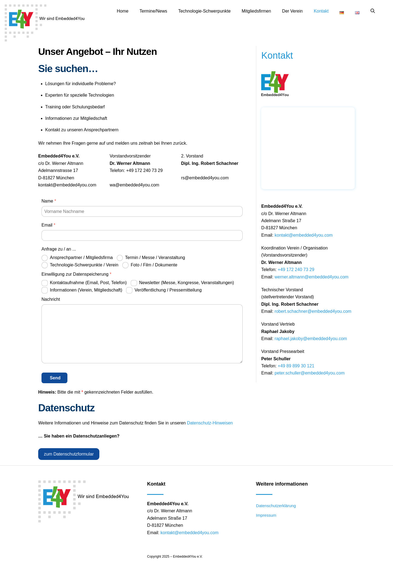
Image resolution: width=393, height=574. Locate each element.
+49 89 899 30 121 (296, 366)
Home (123, 11)
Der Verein (292, 11)
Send (55, 378)
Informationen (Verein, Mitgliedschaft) (81, 290)
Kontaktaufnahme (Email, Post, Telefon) (84, 283)
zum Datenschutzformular (69, 454)
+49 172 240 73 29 (296, 269)
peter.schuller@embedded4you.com (309, 373)
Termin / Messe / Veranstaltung (151, 258)
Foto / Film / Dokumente (149, 265)
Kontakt (321, 11)
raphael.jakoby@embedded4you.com (311, 338)
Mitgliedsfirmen (256, 11)
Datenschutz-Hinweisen (210, 423)
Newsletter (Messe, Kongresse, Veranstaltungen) (182, 283)
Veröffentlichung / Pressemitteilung (164, 290)
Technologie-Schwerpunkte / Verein (79, 265)
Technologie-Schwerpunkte (204, 11)
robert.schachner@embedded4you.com (313, 311)
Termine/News (153, 11)
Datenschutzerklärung (276, 505)
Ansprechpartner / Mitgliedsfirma (77, 258)
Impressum (266, 515)
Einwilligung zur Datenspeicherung (76, 274)
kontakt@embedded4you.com (304, 235)
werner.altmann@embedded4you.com (312, 276)
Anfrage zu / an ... (58, 249)
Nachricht (50, 299)
